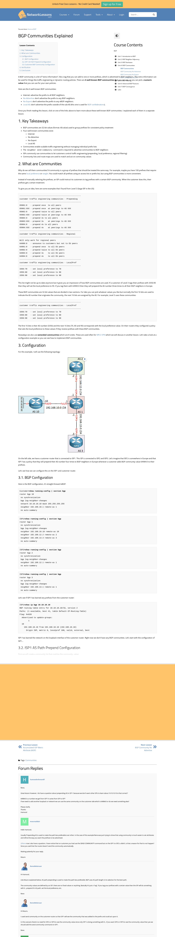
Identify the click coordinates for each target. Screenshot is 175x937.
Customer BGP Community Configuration (40, 64)
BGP (34, 29)
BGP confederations (96, 108)
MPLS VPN (101, 360)
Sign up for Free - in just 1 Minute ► (43, 731)
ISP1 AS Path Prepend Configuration (38, 62)
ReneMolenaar (36, 872)
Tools (99, 14)
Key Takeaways (27, 50)
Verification (26, 67)
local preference (84, 183)
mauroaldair (35, 827)
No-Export (27, 104)
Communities (31, 766)
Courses (64, 14)
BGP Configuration (31, 59)
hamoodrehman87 (37, 785)
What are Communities (30, 53)
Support (87, 14)
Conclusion (25, 70)
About (111, 14)
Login (121, 14)
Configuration (26, 56)
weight (97, 183)
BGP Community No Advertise (143, 753)
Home (30, 29)
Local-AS (26, 108)
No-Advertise (28, 101)
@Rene (23, 849)
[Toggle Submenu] (116, 56)
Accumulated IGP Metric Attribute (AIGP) (33, 753)
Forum (77, 14)
